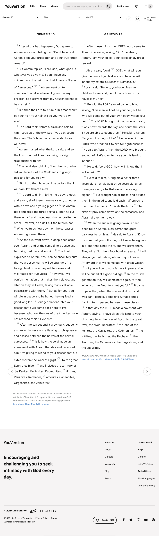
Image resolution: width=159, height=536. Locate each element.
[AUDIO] (128, 18)
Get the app (123, 6)
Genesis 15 (20, 17)
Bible (32, 6)
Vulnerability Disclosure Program (19, 521)
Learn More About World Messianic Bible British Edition (107, 359)
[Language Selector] (137, 6)
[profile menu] (148, 6)
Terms (54, 518)
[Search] (84, 6)
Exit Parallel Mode (150, 18)
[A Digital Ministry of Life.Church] (79, 509)
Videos (54, 6)
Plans (43, 6)
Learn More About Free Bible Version (31, 404)
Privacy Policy (41, 518)
